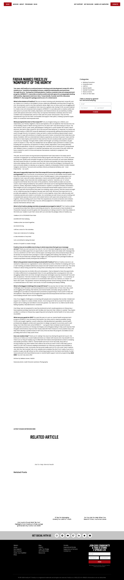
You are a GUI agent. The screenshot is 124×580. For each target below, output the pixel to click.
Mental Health (87, 88)
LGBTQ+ (85, 86)
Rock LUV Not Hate (88, 94)
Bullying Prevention (89, 82)
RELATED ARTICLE (44, 437)
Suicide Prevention (88, 90)
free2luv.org (31, 340)
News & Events (87, 92)
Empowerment (87, 84)
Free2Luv (26, 88)
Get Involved (26, 349)
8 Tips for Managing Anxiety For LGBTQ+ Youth (62, 518)
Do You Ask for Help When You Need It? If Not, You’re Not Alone (95, 518)
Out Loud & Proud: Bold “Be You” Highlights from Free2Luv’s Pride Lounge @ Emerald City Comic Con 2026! (29, 524)
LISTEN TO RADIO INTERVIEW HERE (24, 429)
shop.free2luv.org (20, 343)
